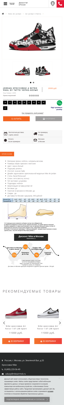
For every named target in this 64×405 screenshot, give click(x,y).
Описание (7, 154)
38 (15, 102)
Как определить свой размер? (32, 113)
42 (34, 102)
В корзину (49, 118)
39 (19, 102)
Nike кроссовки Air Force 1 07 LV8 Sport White (48, 328)
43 (39, 102)
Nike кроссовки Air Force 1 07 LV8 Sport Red (16, 328)
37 (10, 102)
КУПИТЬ (17, 119)
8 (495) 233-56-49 (12, 369)
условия (50, 391)
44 (43, 102)
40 (24, 102)
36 (5, 102)
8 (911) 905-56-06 (60, 4)
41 (29, 102)
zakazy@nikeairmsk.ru (15, 373)
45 (5, 108)
